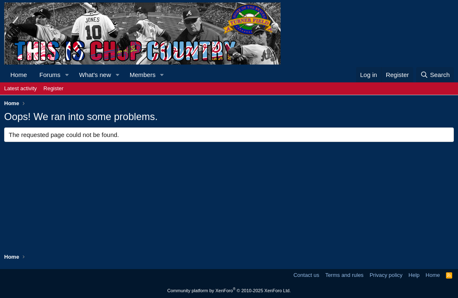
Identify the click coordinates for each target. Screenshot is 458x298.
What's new (95, 74)
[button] (67, 74)
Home (18, 74)
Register (53, 88)
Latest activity (20, 88)
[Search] (435, 74)
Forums (50, 74)
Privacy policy (386, 275)
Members (143, 74)
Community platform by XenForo (229, 290)
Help (414, 275)
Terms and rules (344, 275)
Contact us (306, 275)
